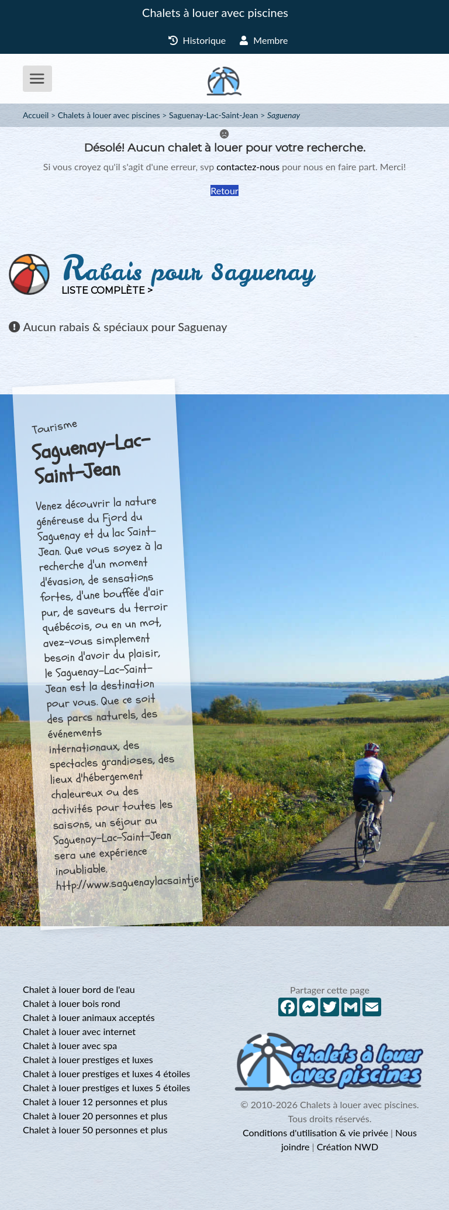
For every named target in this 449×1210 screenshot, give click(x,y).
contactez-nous (247, 166)
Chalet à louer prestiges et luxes (88, 1059)
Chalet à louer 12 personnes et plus (95, 1101)
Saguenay (283, 115)
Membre (264, 40)
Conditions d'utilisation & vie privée (315, 1132)
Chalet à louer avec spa (70, 1045)
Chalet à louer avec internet (79, 1031)
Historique (197, 40)
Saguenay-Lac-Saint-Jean (213, 115)
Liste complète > (107, 290)
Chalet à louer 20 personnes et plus (95, 1115)
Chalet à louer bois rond (71, 1003)
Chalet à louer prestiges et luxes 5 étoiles (106, 1087)
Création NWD (347, 1146)
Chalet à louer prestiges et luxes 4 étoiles (106, 1073)
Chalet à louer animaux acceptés (89, 1017)
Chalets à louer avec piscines (215, 12)
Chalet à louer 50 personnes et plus (95, 1129)
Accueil (36, 115)
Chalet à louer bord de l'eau (79, 989)
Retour (224, 190)
